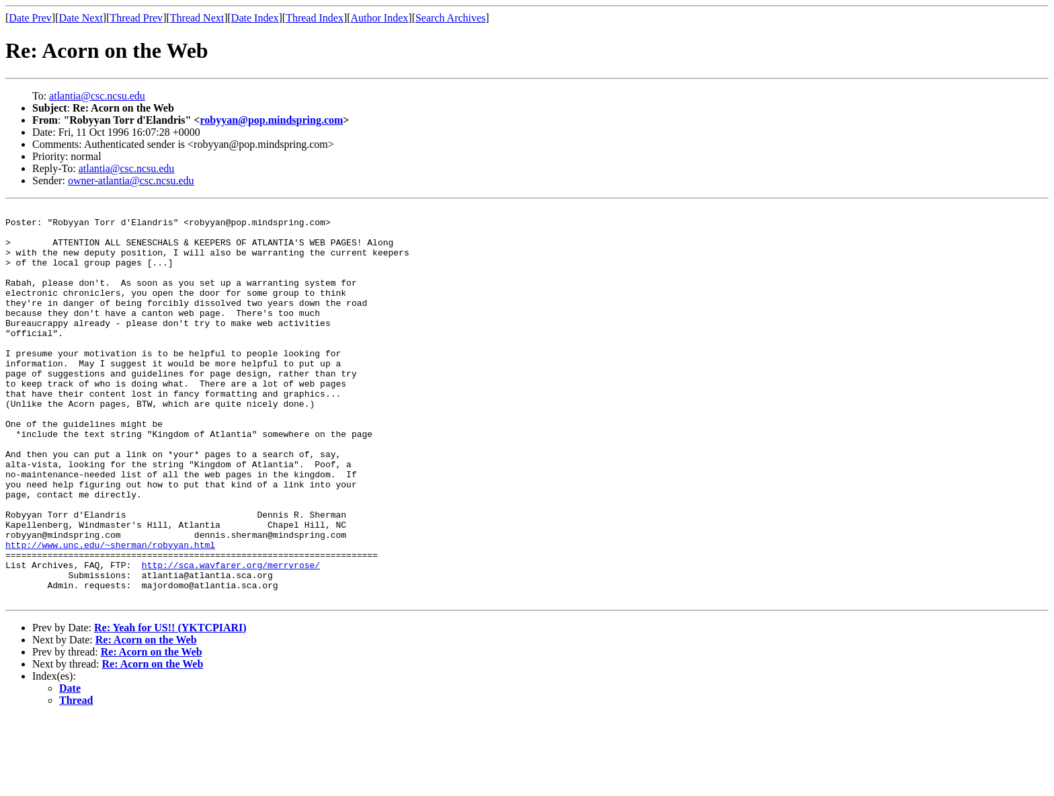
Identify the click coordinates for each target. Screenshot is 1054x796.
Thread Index (314, 18)
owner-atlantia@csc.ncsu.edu (131, 180)
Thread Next (197, 18)
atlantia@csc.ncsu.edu (97, 96)
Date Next (81, 18)
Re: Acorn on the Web (146, 718)
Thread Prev (136, 18)
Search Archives (450, 18)
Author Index (380, 18)
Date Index (255, 18)
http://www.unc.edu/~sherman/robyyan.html (110, 613)
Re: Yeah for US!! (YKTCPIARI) (170, 706)
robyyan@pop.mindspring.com (271, 120)
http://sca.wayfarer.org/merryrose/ (231, 637)
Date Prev (30, 18)
